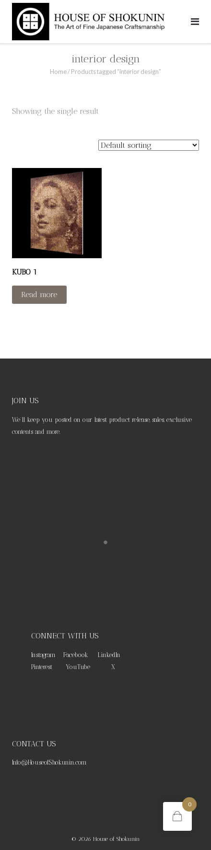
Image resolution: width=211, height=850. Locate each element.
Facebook (75, 654)
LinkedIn (109, 654)
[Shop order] (148, 145)
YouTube (78, 666)
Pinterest (41, 666)
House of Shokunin (116, 839)
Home (58, 71)
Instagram (43, 654)
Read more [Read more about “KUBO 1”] (39, 294)
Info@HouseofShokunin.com (49, 762)
